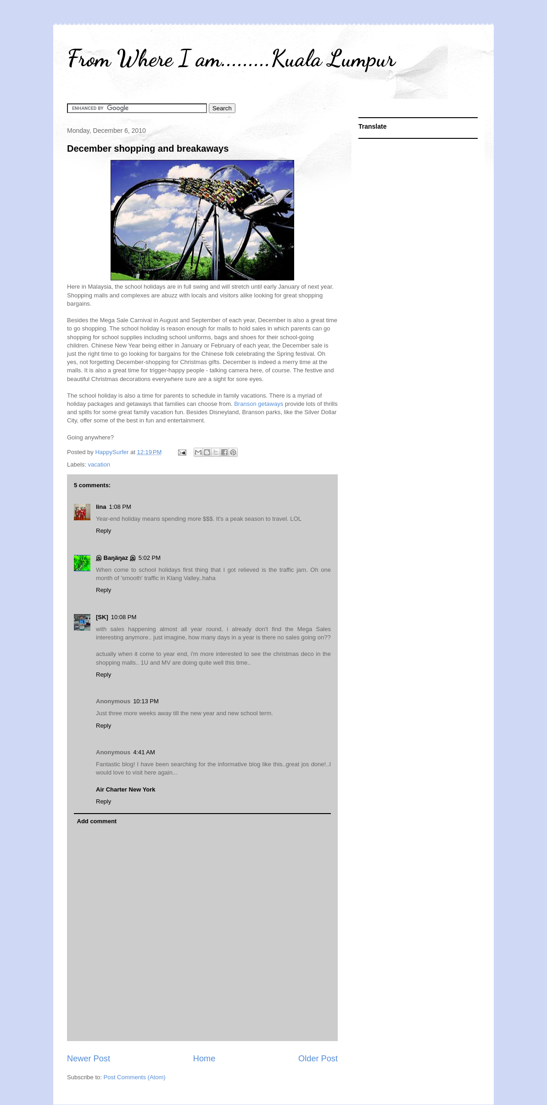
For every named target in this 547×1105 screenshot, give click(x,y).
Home (204, 1058)
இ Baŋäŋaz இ (116, 557)
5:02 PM (150, 557)
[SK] (102, 617)
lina (101, 506)
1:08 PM (120, 506)
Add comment (97, 821)
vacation (99, 464)
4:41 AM (144, 752)
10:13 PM (146, 701)
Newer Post (88, 1058)
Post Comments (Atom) (135, 1077)
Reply (103, 530)
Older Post (318, 1058)
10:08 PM (124, 617)
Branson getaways (258, 403)
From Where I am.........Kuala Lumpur (231, 58)
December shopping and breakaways (148, 148)
